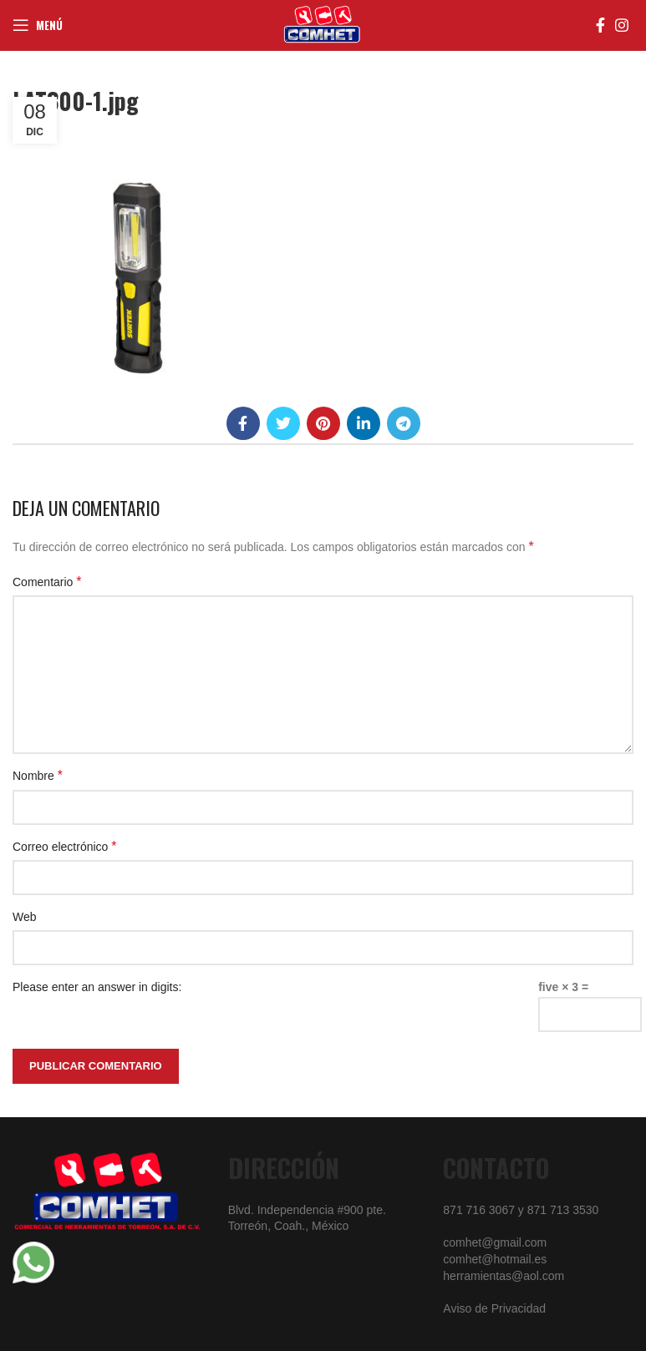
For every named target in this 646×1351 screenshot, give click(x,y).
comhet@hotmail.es (495, 1259)
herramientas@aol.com (503, 1276)
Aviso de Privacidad (494, 1308)
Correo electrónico (65, 846)
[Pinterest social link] (323, 423)
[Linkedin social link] (363, 423)
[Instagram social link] (621, 25)
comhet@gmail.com (495, 1242)
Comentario (47, 581)
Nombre (38, 775)
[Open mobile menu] (37, 25)
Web (25, 916)
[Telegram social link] (403, 423)
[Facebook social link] (600, 25)
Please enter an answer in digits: (97, 987)
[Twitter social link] (283, 423)
